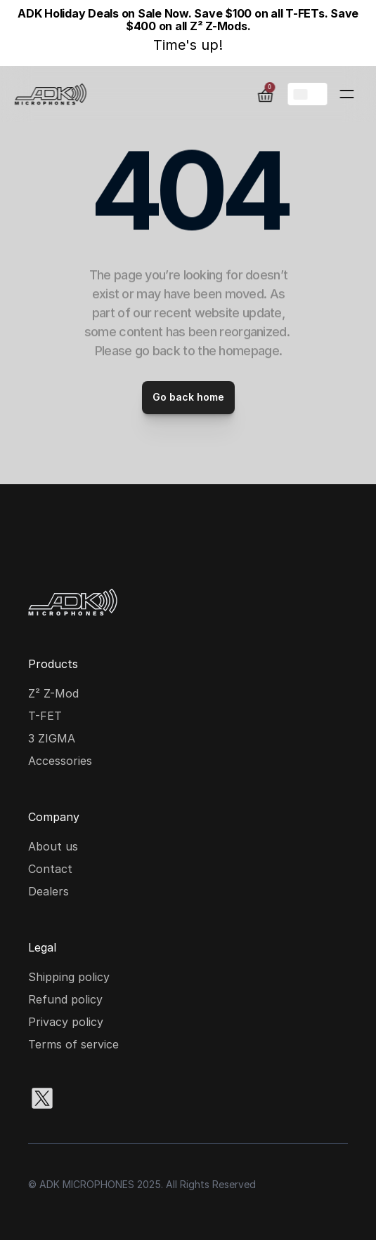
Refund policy (65, 999)
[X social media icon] (42, 1098)
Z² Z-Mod (53, 693)
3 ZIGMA (51, 738)
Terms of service (73, 1044)
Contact (50, 869)
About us (53, 846)
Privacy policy (65, 1022)
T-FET (45, 716)
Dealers (48, 891)
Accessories (60, 761)
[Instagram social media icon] (87, 1098)
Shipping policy (69, 977)
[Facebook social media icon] (132, 1098)
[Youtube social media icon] (177, 1098)
